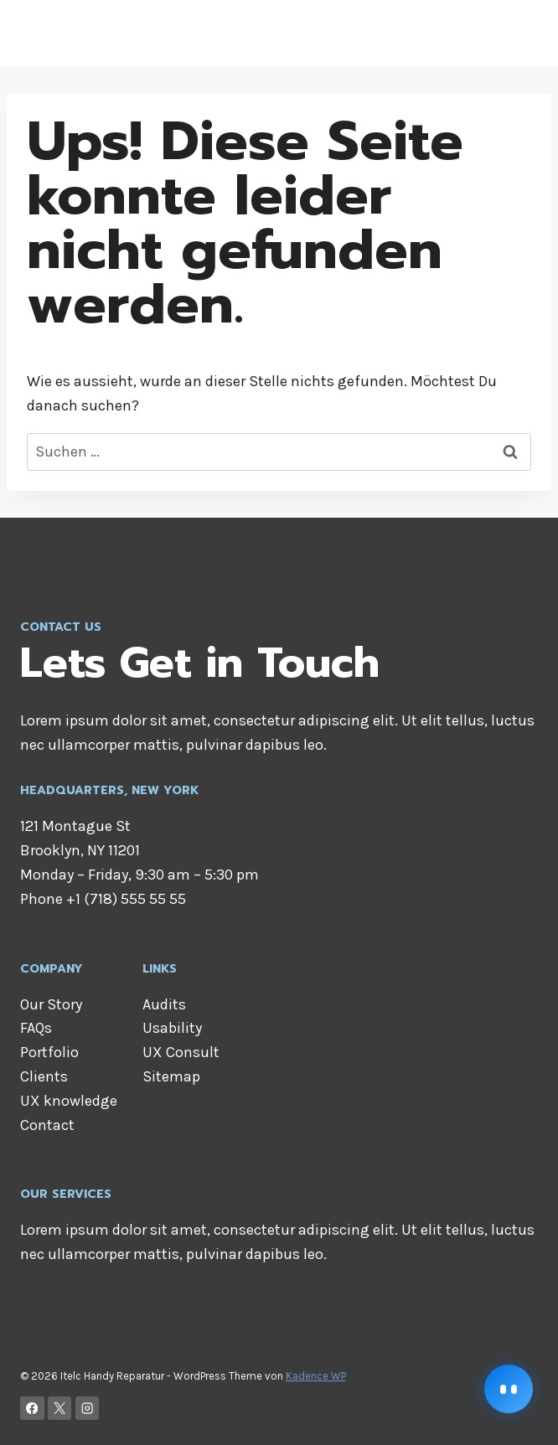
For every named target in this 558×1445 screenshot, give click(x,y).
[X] (60, 1408)
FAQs (36, 1028)
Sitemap (171, 1076)
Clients (44, 1076)
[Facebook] (32, 1408)
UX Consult (181, 1052)
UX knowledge (68, 1100)
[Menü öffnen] (522, 33)
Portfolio (49, 1052)
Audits (164, 1004)
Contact (47, 1125)
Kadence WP (316, 1376)
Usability (172, 1028)
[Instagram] (87, 1408)
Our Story (51, 1004)
